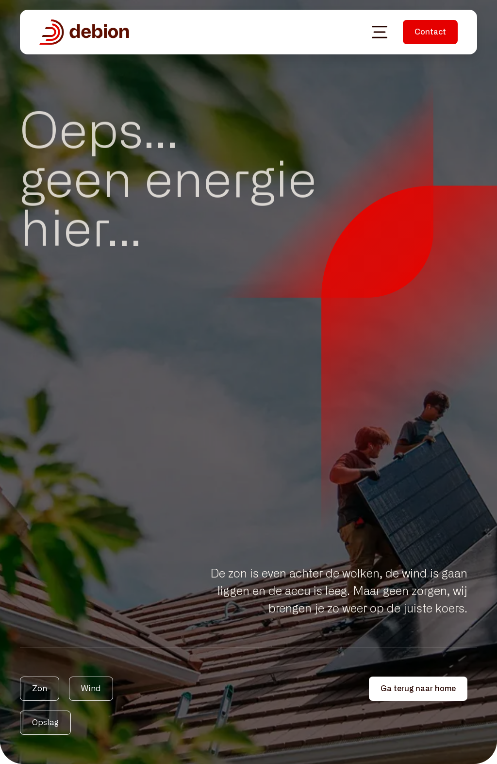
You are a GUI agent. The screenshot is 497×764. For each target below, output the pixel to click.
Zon (39, 689)
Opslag (45, 723)
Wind (91, 689)
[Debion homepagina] (84, 32)
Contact (430, 32)
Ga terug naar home (418, 689)
